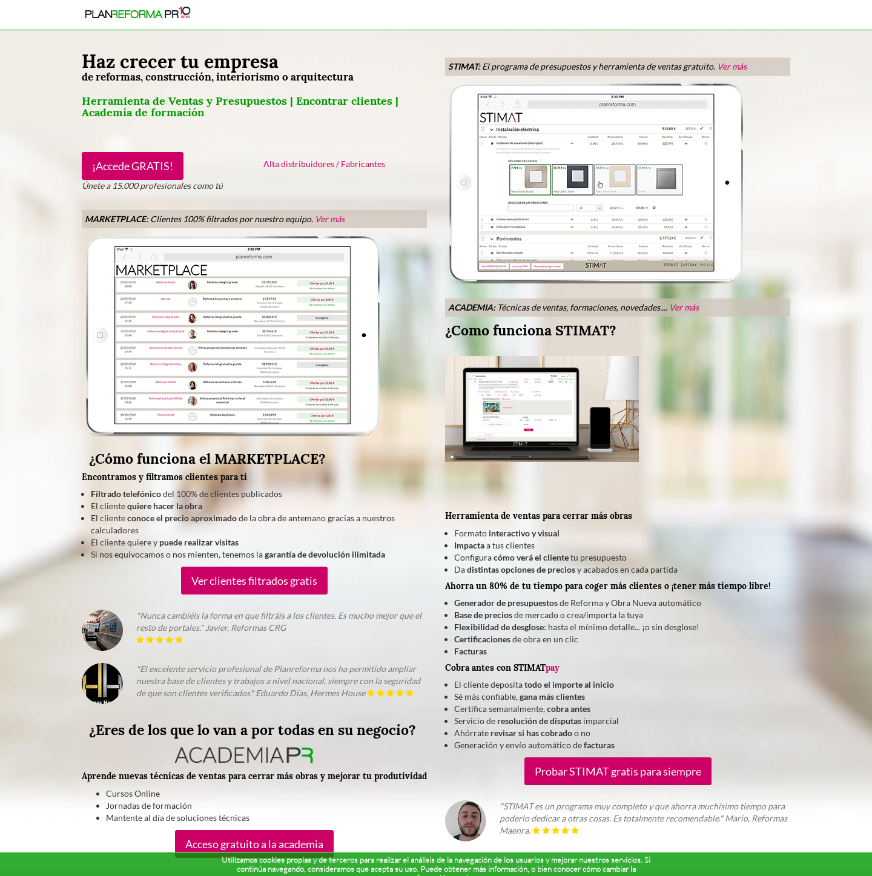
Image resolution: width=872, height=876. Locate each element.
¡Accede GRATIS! (132, 166)
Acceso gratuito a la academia (254, 844)
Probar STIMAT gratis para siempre (618, 771)
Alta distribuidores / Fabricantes (324, 164)
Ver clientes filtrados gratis (254, 580)
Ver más (330, 219)
